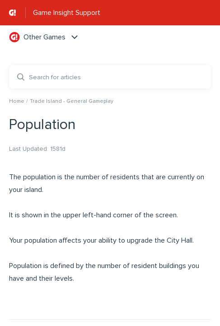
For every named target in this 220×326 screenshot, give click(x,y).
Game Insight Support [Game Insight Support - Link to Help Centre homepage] (66, 12)
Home (16, 101)
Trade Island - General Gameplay (71, 101)
